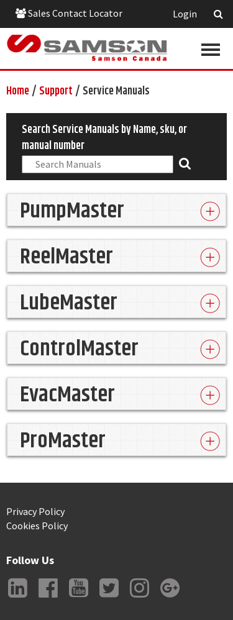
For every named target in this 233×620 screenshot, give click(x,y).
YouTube (78, 597)
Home (17, 91)
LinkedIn (17, 597)
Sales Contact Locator (69, 13)
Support (56, 91)
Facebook (48, 597)
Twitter (109, 597)
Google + (169, 597)
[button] (116, 209)
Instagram (139, 597)
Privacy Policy (35, 511)
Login (185, 13)
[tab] (116, 209)
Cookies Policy (37, 525)
